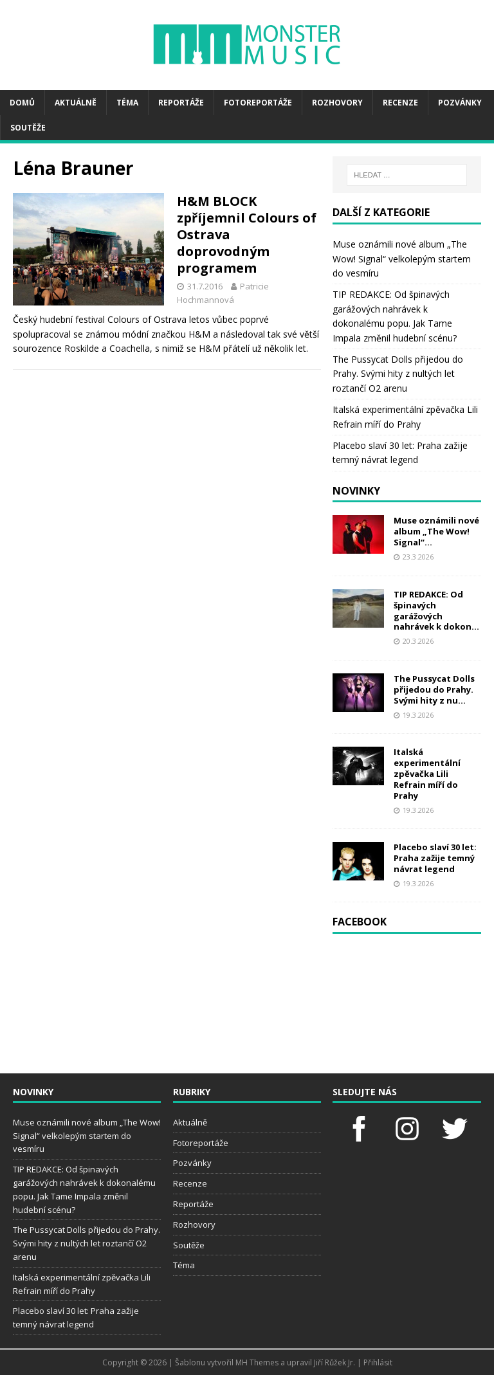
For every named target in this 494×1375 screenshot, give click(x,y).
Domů (22, 102)
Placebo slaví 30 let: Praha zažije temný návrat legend (435, 858)
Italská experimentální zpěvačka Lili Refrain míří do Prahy (427, 773)
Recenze (400, 102)
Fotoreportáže (258, 102)
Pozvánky (460, 102)
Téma (127, 102)
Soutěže (28, 127)
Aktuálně (75, 102)
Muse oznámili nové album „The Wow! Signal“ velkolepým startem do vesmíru (402, 258)
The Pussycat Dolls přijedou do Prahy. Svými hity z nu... (434, 689)
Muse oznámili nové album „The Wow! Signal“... (436, 531)
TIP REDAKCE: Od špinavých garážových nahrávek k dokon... (436, 610)
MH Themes (257, 1362)
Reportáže (181, 102)
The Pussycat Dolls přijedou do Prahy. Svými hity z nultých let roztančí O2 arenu (398, 373)
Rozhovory (337, 102)
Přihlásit (377, 1362)
